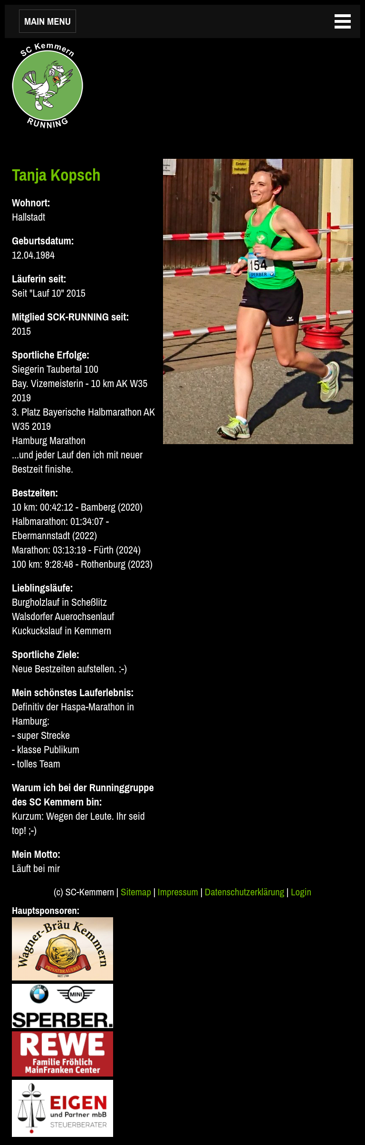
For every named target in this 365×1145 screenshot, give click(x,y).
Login (301, 892)
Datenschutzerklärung (244, 892)
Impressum (178, 892)
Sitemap (136, 892)
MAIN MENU (47, 21)
